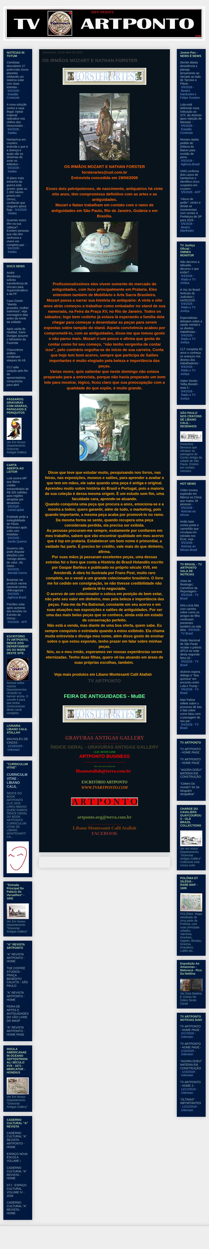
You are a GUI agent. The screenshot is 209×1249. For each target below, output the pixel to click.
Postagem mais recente (59, 862)
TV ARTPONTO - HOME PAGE (190, 750)
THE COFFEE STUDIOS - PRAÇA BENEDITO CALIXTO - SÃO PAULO (17, 976)
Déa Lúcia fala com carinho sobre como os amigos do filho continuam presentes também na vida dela (190, 618)
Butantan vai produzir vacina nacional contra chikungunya (17, 585)
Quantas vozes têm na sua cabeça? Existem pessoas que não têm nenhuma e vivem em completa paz (18, 232)
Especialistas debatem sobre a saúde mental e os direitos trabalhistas (191, 324)
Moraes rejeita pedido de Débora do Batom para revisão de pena (189, 148)
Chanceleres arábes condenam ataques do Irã (16, 355)
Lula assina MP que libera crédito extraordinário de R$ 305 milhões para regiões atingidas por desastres (18, 491)
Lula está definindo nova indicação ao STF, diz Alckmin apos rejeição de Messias (191, 113)
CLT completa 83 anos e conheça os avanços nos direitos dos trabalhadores (191, 356)
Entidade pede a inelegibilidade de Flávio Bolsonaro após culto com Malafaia (17, 525)
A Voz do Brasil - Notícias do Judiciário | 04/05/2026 (191, 295)
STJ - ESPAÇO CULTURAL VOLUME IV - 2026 (17, 1190)
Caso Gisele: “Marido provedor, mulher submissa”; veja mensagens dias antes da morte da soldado (18, 311)
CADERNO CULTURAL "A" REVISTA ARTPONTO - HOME (17, 1140)
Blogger (138, 1240)
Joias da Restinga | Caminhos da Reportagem (189, 586)
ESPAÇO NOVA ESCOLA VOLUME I (17, 1157)
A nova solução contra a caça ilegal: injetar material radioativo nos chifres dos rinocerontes (17, 115)
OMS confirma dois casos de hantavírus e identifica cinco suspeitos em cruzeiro (189, 179)
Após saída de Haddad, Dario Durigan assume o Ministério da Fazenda (17, 336)
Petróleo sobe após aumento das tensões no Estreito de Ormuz (17, 611)
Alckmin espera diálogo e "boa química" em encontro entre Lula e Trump (190, 678)
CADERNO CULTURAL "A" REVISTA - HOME (17, 1173)
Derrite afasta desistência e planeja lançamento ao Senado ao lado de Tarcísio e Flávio (190, 73)
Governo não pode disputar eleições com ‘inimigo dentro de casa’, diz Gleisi (16, 557)
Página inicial (105, 862)
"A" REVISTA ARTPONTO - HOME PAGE (16, 1031)
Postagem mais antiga (151, 862)
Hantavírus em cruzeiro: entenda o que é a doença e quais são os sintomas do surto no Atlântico (17, 152)
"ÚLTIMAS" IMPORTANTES (190, 1101)
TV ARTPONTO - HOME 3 (190, 1083)
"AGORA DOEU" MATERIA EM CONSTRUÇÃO (191, 773)
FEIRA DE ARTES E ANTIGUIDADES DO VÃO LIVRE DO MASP (18, 1013)
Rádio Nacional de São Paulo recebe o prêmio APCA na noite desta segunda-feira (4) (190, 649)
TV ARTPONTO (104, 680)
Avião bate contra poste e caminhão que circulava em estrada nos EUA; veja (189, 530)
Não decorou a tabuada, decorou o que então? (189, 267)
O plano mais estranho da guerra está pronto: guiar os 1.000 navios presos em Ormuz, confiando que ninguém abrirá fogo (17, 193)
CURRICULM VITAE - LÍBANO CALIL (17, 780)
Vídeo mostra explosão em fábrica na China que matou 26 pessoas (190, 497)
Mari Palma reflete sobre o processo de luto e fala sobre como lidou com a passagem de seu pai (191, 710)
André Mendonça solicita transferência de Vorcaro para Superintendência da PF (17, 283)
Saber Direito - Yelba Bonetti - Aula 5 (189, 384)
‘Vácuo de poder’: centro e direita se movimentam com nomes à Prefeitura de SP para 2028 (190, 209)
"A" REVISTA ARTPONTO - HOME (16, 958)
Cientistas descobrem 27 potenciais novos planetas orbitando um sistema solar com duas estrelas (17, 75)
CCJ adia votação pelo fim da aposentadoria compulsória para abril (17, 376)
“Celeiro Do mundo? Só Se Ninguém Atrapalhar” (190, 789)
